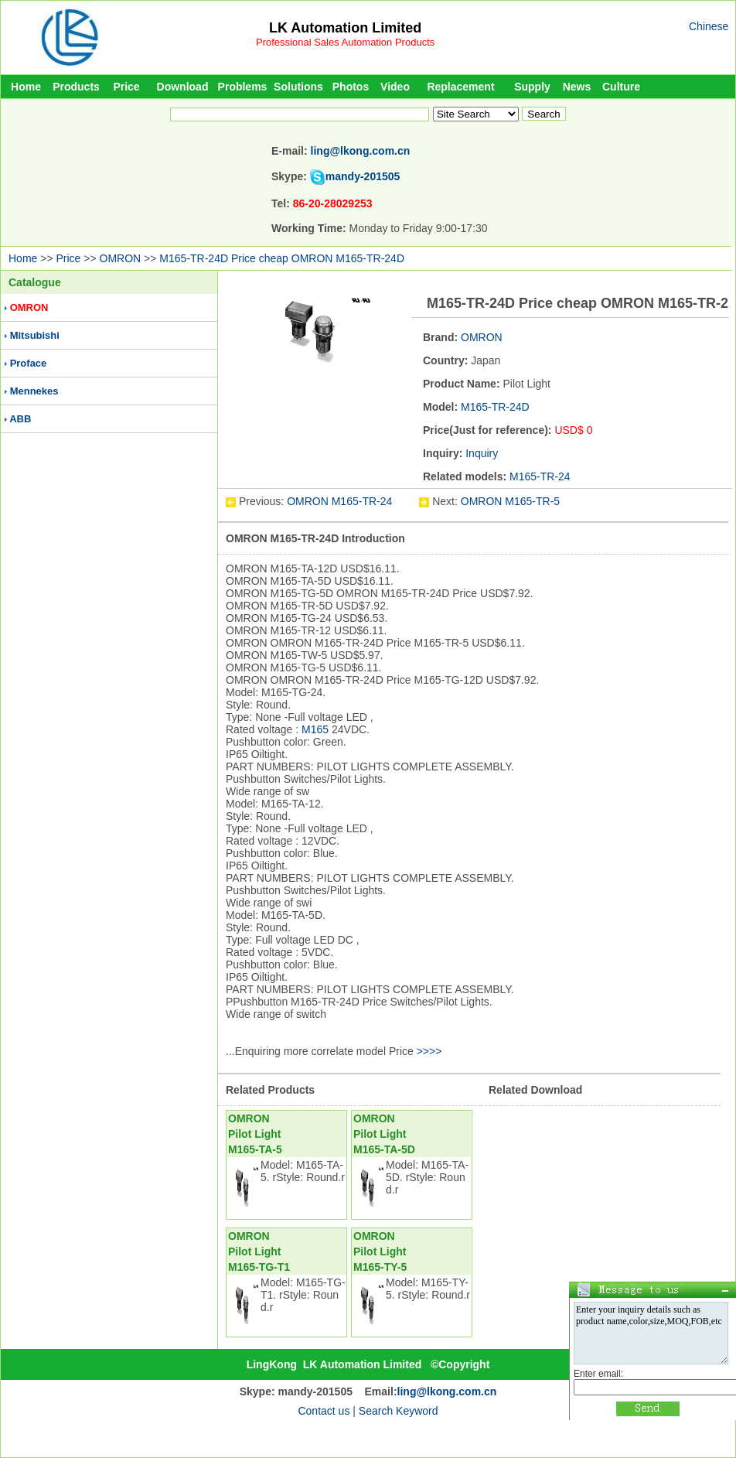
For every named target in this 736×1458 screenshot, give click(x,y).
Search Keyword (398, 1411)
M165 (315, 729)
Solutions (298, 86)
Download (183, 86)
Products (76, 86)
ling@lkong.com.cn (361, 151)
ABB (20, 419)
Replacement (460, 86)
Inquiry (481, 453)
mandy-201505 (362, 176)
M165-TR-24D (495, 407)
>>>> (429, 1051)
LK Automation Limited (345, 28)
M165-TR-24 (540, 476)
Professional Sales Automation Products (345, 42)
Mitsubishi (35, 335)
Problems (242, 86)
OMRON (120, 258)
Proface (28, 363)
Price (126, 86)
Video (395, 86)
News (577, 86)
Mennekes (34, 391)
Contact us (323, 1411)
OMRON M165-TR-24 (341, 501)
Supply (532, 86)
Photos (350, 86)
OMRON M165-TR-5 (510, 501)
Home (26, 86)
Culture (621, 86)
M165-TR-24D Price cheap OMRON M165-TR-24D (281, 258)
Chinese (708, 26)
